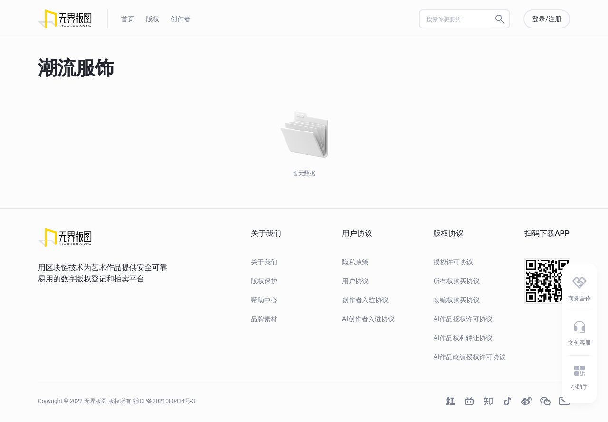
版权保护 (264, 281)
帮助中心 (264, 300)
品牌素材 (264, 319)
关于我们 (264, 262)
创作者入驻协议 (365, 300)
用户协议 (355, 281)
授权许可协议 (453, 262)
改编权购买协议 (456, 300)
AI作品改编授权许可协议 (469, 357)
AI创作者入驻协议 (368, 319)
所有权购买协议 (456, 281)
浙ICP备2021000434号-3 (164, 401)
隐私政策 (355, 262)
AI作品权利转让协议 (463, 338)
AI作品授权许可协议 (463, 319)
